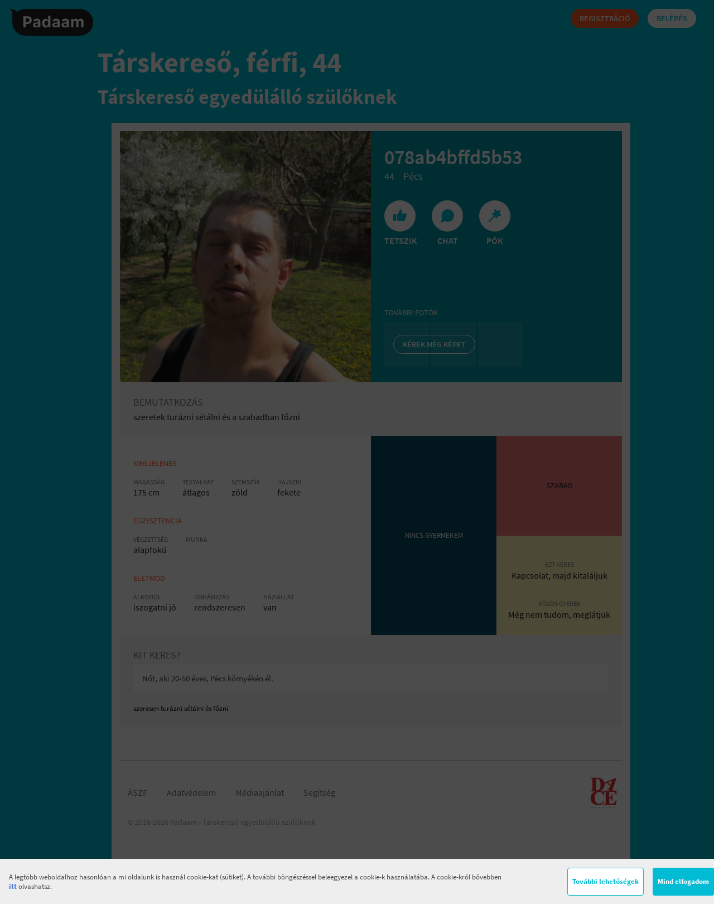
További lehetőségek (605, 881)
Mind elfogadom (683, 881)
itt (13, 886)
